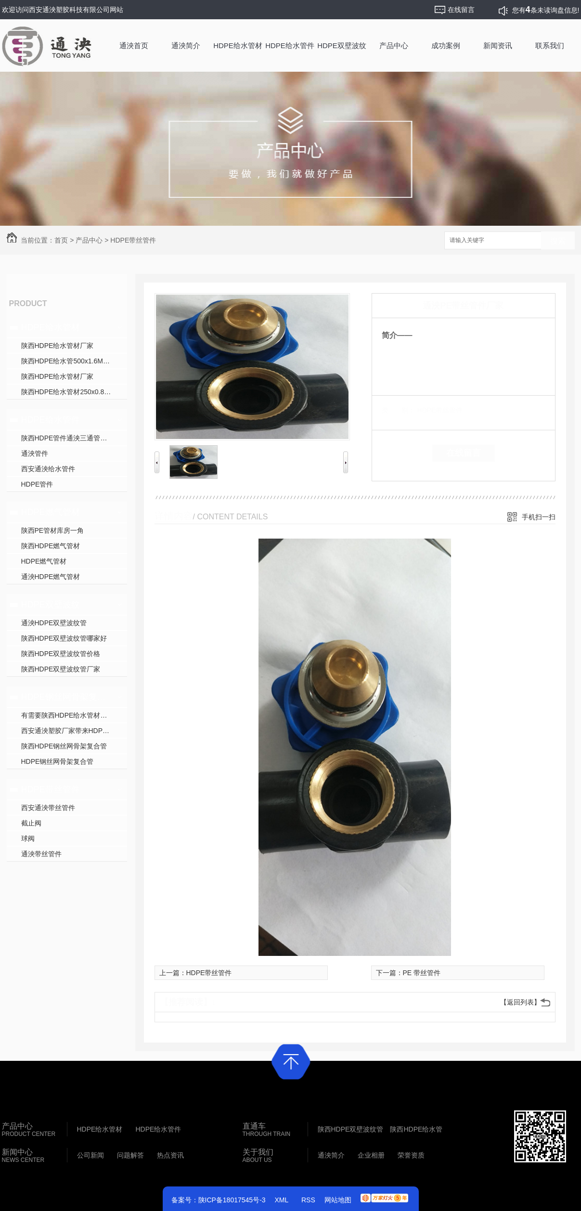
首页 (61, 240)
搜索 (558, 241)
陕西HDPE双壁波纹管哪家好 (64, 638)
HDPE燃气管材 (50, 512)
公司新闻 (90, 1155)
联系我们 (549, 45)
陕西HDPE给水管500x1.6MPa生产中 (74, 361)
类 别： (398, 410)
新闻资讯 (497, 45)
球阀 (28, 838)
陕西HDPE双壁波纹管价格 (61, 653)
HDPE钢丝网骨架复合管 (65, 697)
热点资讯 (170, 1155)
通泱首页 (133, 45)
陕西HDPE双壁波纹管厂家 (61, 669)
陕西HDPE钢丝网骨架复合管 (64, 746)
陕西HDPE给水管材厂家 (57, 345)
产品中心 (393, 45)
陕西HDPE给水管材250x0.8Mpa (69, 392)
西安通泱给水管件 (48, 469)
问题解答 (130, 1155)
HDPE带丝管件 (133, 240)
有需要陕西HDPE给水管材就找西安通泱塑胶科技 (74, 715)
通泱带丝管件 (41, 854)
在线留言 (463, 453)
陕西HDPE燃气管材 (50, 546)
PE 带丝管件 (422, 973)
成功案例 (445, 45)
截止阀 (31, 823)
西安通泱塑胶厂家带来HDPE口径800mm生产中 (74, 730)
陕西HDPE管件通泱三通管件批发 (71, 438)
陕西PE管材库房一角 (52, 530)
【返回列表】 (520, 1002)
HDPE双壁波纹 (341, 45)
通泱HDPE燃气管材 (50, 576)
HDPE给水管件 (289, 45)
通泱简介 (185, 45)
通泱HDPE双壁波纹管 (54, 623)
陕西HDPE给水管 (416, 1129)
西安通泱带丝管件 (48, 808)
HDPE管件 (37, 484)
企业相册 (371, 1155)
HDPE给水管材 (237, 45)
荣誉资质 (411, 1155)
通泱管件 (34, 453)
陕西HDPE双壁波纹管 (351, 1129)
